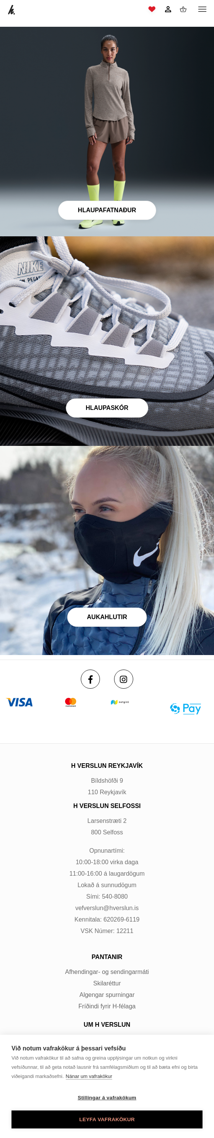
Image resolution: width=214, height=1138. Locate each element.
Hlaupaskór (107, 408)
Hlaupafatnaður (107, 210)
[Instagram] (123, 679)
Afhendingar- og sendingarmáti (107, 972)
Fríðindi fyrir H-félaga (107, 1006)
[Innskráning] (168, 9)
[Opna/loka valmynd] (202, 9)
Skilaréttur (107, 983)
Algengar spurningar (106, 995)
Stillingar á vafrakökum (107, 1098)
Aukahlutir (107, 617)
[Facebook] (90, 679)
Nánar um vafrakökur (89, 1076)
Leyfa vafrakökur (107, 1119)
